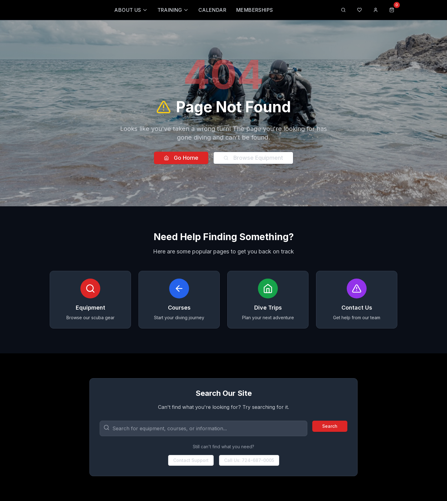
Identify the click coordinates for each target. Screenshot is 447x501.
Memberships (254, 10)
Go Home (181, 157)
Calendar (212, 10)
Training (172, 10)
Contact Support (191, 460)
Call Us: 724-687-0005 (249, 460)
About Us (130, 10)
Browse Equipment (253, 157)
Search (329, 426)
